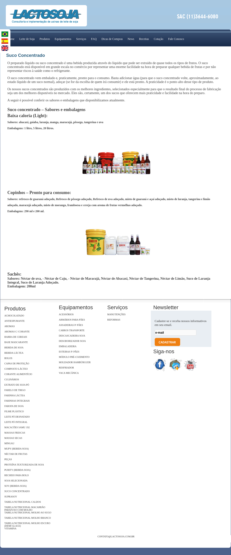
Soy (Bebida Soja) (15, 486)
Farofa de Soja (14, 406)
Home (11, 39)
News (131, 39)
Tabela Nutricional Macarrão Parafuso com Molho (24, 508)
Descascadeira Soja (72, 335)
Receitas (144, 39)
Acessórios (66, 314)
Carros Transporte (72, 330)
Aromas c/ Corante (17, 331)
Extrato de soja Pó (16, 384)
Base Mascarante (16, 342)
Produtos (44, 39)
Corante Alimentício (18, 374)
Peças (8, 459)
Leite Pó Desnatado (17, 416)
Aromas (9, 326)
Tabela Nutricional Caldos (22, 502)
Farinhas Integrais (17, 400)
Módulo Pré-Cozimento (74, 357)
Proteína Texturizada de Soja (24, 464)
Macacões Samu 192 (17, 427)
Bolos (8, 358)
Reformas (113, 319)
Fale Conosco (176, 39)
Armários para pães (72, 319)
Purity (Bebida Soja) (17, 470)
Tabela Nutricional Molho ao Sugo (27, 512)
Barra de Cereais (15, 337)
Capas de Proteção (16, 363)
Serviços (81, 39)
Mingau (9, 443)
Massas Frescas (14, 432)
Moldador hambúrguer (75, 362)
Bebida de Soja (13, 347)
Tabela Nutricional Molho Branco (27, 518)
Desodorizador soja (72, 341)
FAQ (94, 39)
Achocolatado (14, 315)
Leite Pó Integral (16, 422)
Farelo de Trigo (14, 390)
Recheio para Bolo (16, 475)
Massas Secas (13, 438)
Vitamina (10, 528)
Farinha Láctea (14, 395)
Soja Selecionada (16, 480)
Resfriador (66, 367)
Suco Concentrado (17, 491)
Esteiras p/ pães (69, 351)
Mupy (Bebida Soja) (16, 448)
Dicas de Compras (112, 39)
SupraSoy (10, 496)
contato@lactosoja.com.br (115, 536)
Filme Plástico (14, 411)
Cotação (158, 39)
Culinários (11, 379)
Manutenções (116, 314)
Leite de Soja (27, 39)
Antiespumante (14, 321)
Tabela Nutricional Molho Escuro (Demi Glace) (27, 524)
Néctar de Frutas (15, 454)
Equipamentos (63, 39)
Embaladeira (68, 346)
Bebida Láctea (13, 353)
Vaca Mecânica (69, 373)
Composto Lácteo (16, 369)
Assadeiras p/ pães (71, 325)
